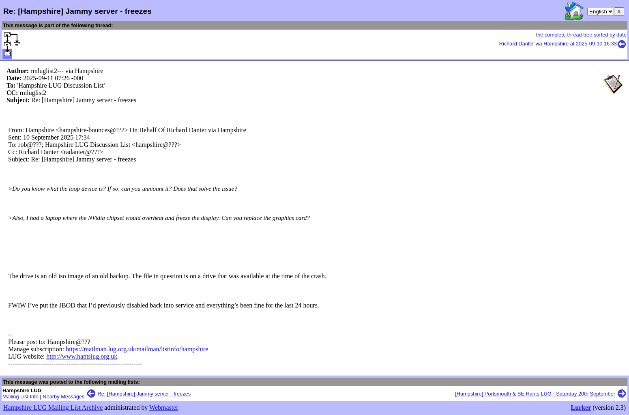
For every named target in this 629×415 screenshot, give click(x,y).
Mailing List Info (20, 396)
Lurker (581, 407)
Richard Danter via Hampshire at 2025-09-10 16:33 (563, 44)
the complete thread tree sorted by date (581, 35)
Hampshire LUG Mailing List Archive (53, 407)
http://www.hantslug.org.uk (81, 356)
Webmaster (163, 407)
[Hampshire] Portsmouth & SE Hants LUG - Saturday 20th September (535, 394)
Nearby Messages (63, 396)
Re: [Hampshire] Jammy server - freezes (144, 394)
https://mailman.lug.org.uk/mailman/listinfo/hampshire (137, 349)
